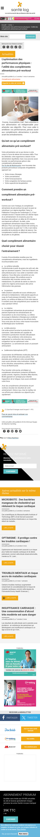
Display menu (2, 8)
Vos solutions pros (30, 747)
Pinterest (11, 47)
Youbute (20, 47)
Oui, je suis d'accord (9, 834)
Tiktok (15, 47)
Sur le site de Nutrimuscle (11, 165)
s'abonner (10, 819)
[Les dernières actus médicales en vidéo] (20, 781)
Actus (10, 25)
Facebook (4, 47)
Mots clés (4, 36)
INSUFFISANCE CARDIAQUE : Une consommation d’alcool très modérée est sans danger (19, 611)
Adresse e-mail (9, 462)
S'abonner (10, 471)
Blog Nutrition (13, 438)
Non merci (23, 834)
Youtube (20, 431)
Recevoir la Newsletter (20, 712)
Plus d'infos (21, 829)
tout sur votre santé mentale (30, 730)
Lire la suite (8, 528)
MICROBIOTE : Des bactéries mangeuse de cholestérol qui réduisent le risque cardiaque (18, 503)
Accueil (3, 25)
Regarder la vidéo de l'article (12, 83)
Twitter (8, 47)
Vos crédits (30, 739)
